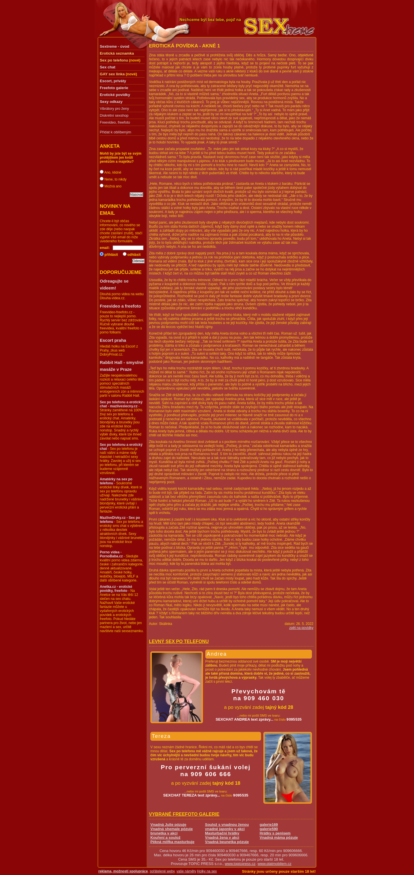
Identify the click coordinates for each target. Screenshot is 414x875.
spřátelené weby (162, 871)
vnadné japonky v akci (225, 829)
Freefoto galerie (114, 88)
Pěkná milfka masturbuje (172, 842)
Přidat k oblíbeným (115, 132)
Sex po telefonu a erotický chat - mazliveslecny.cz (121, 404)
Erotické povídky (115, 95)
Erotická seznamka (117, 53)
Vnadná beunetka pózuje (227, 842)
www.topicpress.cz (240, 863)
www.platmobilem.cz (275, 863)
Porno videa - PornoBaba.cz (111, 554)
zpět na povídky (301, 628)
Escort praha (113, 340)
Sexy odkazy (111, 101)
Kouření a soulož (165, 837)
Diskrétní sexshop (114, 116)
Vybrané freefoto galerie (184, 814)
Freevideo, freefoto (115, 122)
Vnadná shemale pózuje (171, 829)
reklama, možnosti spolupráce (123, 871)
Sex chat (107, 67)
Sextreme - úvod (114, 46)
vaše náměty (186, 871)
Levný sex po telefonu (179, 641)
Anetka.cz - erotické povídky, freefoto (116, 589)
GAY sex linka (112, 74)
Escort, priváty (113, 81)
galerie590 (269, 829)
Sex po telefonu (114, 60)
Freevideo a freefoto (120, 306)
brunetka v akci (164, 833)
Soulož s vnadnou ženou (227, 824)
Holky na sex (207, 871)
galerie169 (269, 824)
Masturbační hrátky (222, 833)
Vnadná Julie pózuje (168, 824)
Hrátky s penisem (275, 833)
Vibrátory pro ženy (114, 109)
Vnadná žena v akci (222, 837)
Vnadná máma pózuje (279, 837)
